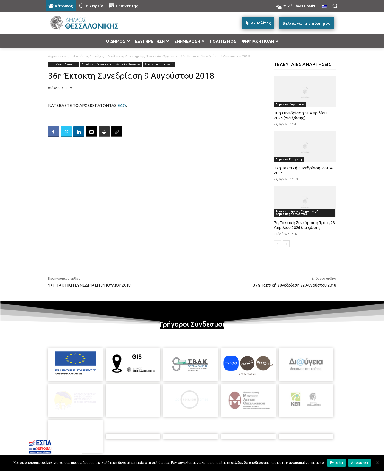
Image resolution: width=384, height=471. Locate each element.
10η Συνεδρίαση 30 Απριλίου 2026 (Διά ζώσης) (300, 115)
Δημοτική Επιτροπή (289, 159)
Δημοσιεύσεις (58, 56)
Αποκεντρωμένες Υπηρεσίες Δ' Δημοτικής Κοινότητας (297, 213)
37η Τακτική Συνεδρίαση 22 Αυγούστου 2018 (294, 285)
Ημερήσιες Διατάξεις (88, 56)
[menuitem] (324, 6)
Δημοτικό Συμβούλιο (290, 104)
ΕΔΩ (121, 105)
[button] (335, 6)
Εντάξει (336, 462)
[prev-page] (277, 243)
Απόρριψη (359, 462)
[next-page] (286, 243)
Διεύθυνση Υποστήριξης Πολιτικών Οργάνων (142, 56)
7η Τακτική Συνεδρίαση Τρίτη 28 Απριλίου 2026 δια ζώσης (304, 225)
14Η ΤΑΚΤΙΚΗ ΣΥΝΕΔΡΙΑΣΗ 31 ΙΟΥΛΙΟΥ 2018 (89, 285)
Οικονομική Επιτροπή (159, 64)
